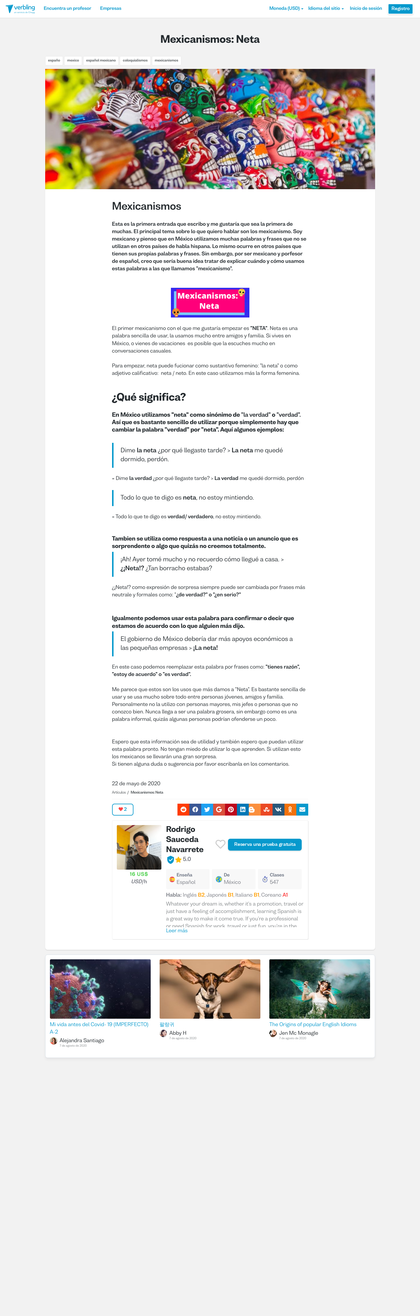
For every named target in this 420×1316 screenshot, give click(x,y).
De (227, 875)
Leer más (177, 930)
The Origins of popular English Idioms (312, 1024)
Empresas (110, 9)
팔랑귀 (167, 1024)
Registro (400, 9)
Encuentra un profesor (67, 9)
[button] (286, 9)
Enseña (184, 875)
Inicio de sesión (366, 9)
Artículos (119, 792)
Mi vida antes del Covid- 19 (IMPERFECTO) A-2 (99, 1028)
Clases (277, 875)
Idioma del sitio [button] (326, 9)
